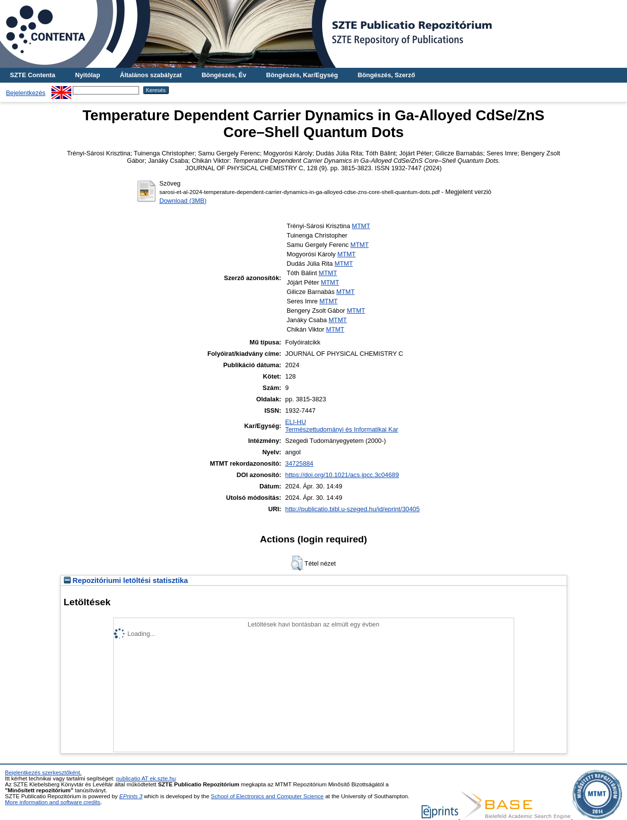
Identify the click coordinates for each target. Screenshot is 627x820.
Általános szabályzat (151, 75)
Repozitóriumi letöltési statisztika (126, 580)
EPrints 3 (131, 796)
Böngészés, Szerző (386, 75)
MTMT (361, 226)
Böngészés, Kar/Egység (302, 75)
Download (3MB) (182, 200)
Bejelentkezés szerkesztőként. (43, 772)
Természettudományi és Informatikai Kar (341, 429)
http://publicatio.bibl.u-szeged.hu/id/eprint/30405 (352, 509)
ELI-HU (295, 422)
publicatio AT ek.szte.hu (146, 778)
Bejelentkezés (26, 92)
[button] (296, 563)
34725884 (299, 463)
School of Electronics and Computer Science (267, 796)
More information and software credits (52, 802)
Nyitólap (87, 75)
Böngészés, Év (223, 75)
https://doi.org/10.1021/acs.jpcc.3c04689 (342, 475)
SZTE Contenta (32, 75)
